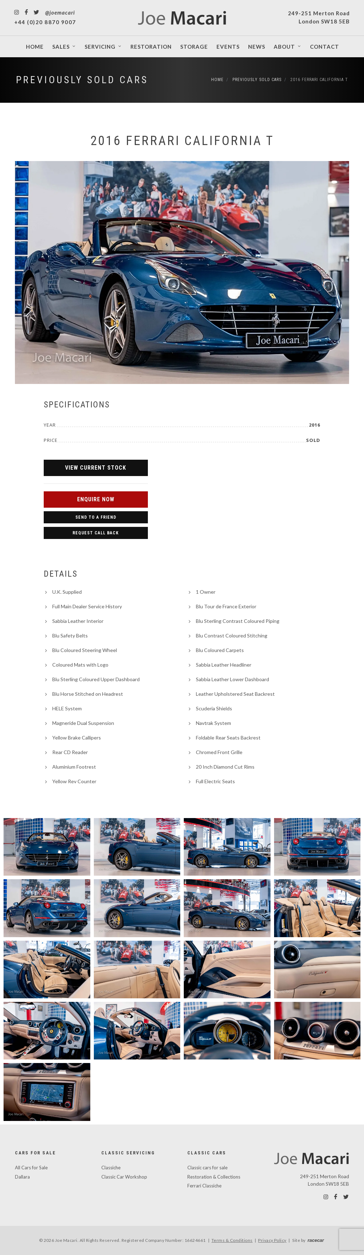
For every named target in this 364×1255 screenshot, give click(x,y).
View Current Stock (95, 467)
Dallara (22, 1177)
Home (217, 79)
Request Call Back (96, 532)
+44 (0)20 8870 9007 (45, 22)
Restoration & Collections (213, 1177)
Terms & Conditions (232, 1240)
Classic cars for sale (207, 1167)
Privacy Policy (272, 1240)
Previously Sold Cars (82, 80)
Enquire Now (95, 499)
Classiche (111, 1167)
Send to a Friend (95, 517)
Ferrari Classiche (204, 1186)
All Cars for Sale (31, 1167)
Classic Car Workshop (124, 1177)
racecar (315, 1240)
